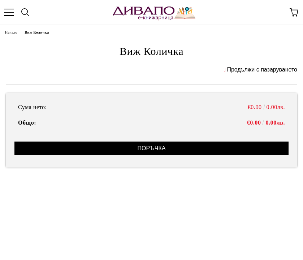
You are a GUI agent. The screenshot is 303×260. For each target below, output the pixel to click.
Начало (11, 32)
